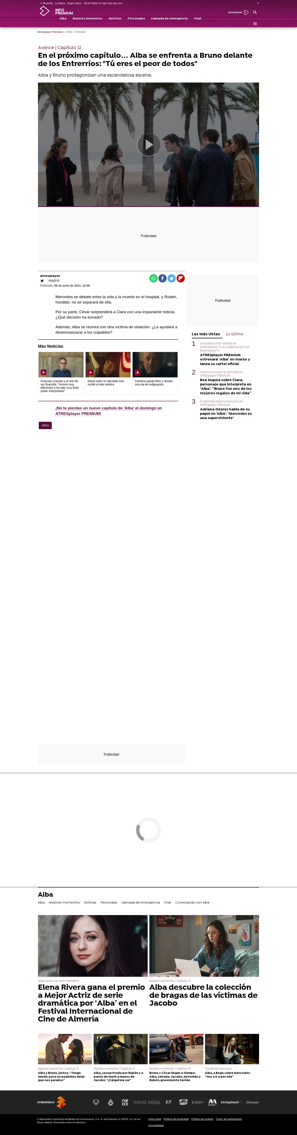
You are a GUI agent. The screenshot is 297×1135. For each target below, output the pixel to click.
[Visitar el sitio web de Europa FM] (198, 1102)
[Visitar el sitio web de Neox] (126, 1102)
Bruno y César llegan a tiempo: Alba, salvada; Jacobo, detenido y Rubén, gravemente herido (175, 1076)
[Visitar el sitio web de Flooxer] (252, 1102)
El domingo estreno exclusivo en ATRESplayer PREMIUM (221, 403)
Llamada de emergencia (169, 24)
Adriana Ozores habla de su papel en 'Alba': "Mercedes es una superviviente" (226, 413)
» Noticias (80, 31)
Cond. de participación (229, 1119)
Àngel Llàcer (74, 3)
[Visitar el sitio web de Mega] (155, 1102)
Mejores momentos (88, 24)
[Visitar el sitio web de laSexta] (112, 1102)
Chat (198, 24)
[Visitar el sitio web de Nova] (141, 1102)
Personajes (136, 24)
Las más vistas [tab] (206, 334)
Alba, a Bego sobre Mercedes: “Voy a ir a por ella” (228, 1074)
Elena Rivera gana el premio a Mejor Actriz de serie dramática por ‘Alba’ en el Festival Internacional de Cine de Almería (91, 1003)
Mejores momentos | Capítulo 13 (169, 981)
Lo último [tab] (234, 334)
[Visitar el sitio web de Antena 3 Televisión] (98, 1102)
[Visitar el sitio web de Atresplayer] (233, 1102)
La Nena (60, 3)
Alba (62, 24)
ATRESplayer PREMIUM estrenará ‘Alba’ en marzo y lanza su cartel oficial (225, 359)
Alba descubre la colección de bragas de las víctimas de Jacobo (203, 995)
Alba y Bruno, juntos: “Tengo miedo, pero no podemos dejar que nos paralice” (61, 1076)
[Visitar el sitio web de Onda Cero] (184, 1102)
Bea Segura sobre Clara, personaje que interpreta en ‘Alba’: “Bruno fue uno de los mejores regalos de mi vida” (226, 386)
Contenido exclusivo (218, 1069)
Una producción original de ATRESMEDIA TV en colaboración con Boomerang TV (225, 347)
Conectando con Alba (192, 903)
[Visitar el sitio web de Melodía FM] (213, 1102)
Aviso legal (154, 1119)
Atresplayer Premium (50, 31)
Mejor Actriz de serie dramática (58, 981)
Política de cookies (202, 1119)
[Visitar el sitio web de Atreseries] (170, 1102)
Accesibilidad (156, 1125)
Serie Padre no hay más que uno (103, 3)
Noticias (115, 24)
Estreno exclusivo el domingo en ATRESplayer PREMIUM (221, 374)
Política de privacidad (176, 1119)
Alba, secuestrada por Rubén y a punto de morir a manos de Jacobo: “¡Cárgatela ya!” (118, 1076)
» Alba (68, 31)
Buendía (48, 3)
